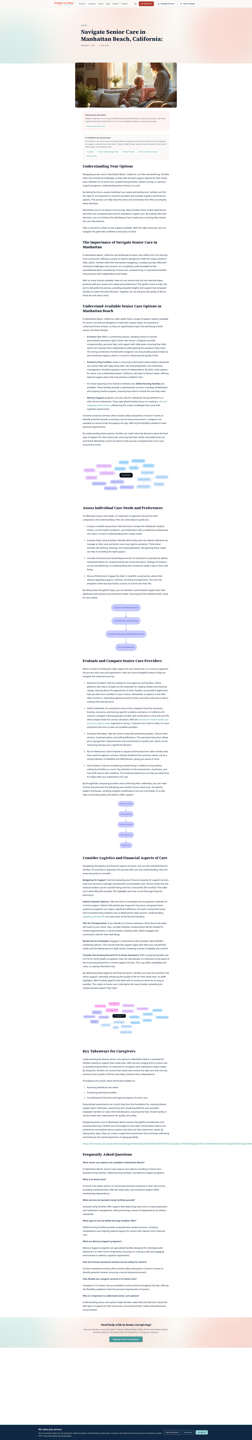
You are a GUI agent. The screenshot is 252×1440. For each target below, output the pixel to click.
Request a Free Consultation (126, 1339)
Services (82, 4)
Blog (108, 4)
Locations (92, 4)
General (84, 25)
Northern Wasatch (128, 152)
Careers (116, 4)
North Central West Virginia (147, 152)
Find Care (146, 4)
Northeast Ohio (92, 156)
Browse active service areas (96, 126)
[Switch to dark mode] (135, 3)
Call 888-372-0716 (166, 4)
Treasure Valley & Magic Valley (108, 152)
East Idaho (90, 152)
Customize (188, 1432)
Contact (124, 4)
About (101, 4)
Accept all (202, 1432)
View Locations (187, 4)
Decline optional (172, 1432)
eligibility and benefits (94, 916)
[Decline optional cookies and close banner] (211, 1432)
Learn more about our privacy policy (57, 1436)
